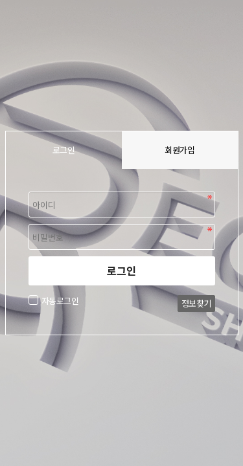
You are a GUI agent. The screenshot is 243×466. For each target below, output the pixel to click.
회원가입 (179, 150)
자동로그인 (58, 300)
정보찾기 (196, 303)
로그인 (121, 270)
